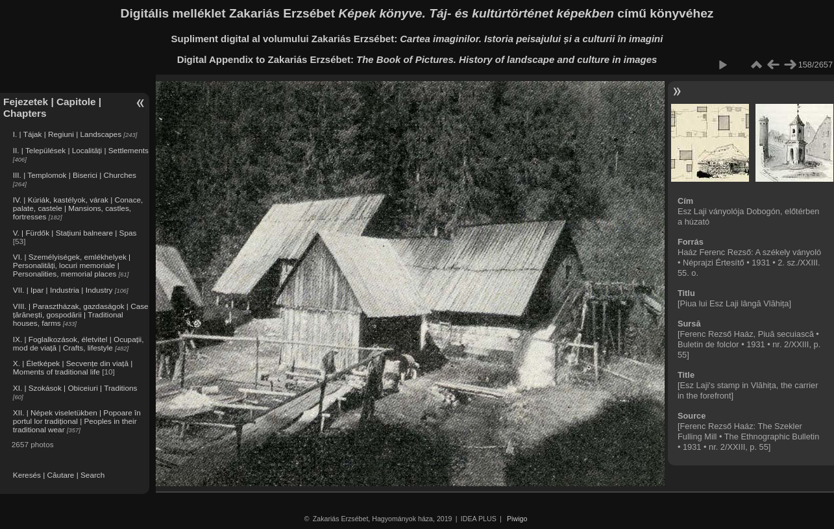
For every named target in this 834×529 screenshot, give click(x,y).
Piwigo (517, 519)
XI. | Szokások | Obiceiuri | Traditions (75, 388)
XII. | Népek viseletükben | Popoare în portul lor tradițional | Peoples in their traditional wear (77, 421)
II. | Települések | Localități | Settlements (81, 150)
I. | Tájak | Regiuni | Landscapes (67, 134)
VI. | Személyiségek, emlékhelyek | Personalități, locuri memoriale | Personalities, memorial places (71, 265)
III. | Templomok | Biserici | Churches (74, 175)
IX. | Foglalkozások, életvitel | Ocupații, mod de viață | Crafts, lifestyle (78, 343)
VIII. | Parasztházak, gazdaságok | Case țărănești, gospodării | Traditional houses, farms (81, 314)
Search (92, 475)
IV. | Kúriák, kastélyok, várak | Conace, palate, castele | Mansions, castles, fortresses (78, 208)
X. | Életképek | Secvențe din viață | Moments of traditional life (72, 367)
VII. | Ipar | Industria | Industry (63, 290)
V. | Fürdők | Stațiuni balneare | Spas (75, 232)
